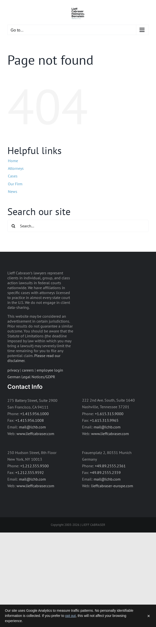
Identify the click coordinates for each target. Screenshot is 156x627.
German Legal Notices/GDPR (31, 376)
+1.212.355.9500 (34, 465)
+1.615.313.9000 (109, 413)
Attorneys (16, 168)
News (12, 191)
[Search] (13, 226)
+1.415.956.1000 (34, 413)
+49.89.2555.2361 (110, 465)
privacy (13, 370)
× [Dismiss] (148, 615)
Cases (12, 175)
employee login (50, 370)
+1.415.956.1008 (29, 420)
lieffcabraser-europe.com (112, 485)
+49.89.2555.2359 (105, 472)
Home (13, 160)
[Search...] (78, 226)
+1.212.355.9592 (29, 472)
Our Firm (15, 183)
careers (28, 370)
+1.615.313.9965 (104, 420)
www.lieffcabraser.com (35, 433)
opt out (70, 616)
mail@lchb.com (32, 426)
